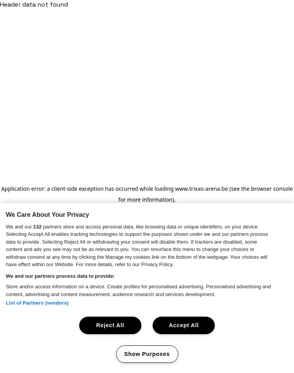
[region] (147, 288)
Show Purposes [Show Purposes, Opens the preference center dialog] (147, 354)
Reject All (110, 325)
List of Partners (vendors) (37, 303)
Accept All (184, 325)
